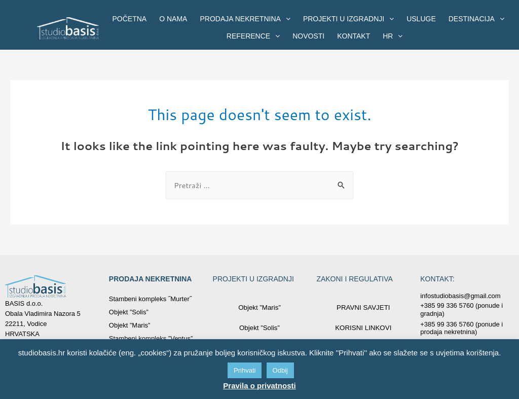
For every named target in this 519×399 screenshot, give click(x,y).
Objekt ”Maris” (130, 325)
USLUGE (421, 19)
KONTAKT (353, 36)
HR (392, 36)
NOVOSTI (308, 36)
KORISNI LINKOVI (363, 328)
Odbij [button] (280, 370)
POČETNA (130, 19)
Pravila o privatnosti (259, 385)
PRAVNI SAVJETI (363, 307)
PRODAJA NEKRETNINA (245, 18)
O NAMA (173, 19)
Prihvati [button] (244, 370)
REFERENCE (253, 36)
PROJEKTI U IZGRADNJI (348, 18)
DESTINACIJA (476, 18)
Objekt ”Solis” (129, 312)
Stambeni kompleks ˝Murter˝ (150, 299)
